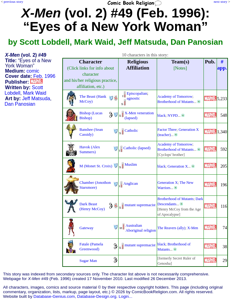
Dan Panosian (20, 104)
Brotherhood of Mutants (175, 102)
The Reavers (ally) (171, 228)
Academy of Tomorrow (174, 96)
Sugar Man (88, 260)
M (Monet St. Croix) (95, 166)
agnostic (133, 98)
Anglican (130, 183)
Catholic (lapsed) (137, 148)
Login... (125, 296)
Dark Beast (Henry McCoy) (92, 206)
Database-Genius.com (54, 296)
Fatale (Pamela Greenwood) (91, 246)
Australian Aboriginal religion (141, 228)
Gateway (86, 227)
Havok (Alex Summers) (89, 149)
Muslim (131, 164)
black (161, 115)
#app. (222, 65)
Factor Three (167, 129)
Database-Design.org (96, 296)
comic (33, 71)
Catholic (131, 130)
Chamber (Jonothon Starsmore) (95, 185)
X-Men (192, 228)
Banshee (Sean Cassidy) (91, 132)
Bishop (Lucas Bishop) (90, 115)
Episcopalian (137, 93)
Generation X (177, 166)
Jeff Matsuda (36, 98)
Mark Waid (34, 93)
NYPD (172, 115)
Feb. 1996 (44, 76)
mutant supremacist (140, 205)
